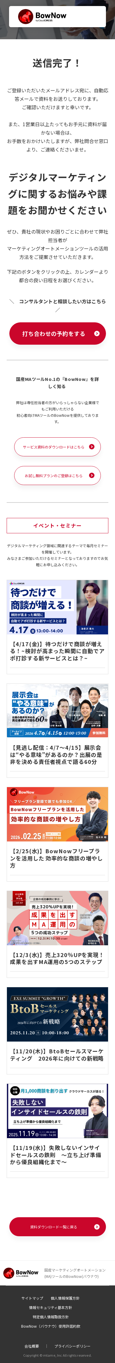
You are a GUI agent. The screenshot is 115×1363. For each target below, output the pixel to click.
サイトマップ (32, 1298)
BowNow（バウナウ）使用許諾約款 (50, 1326)
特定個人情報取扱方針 (51, 1316)
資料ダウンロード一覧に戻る (53, 1226)
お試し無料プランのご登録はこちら (54, 475)
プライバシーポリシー (72, 1346)
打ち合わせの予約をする (53, 333)
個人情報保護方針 (65, 1298)
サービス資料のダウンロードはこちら (54, 446)
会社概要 (31, 1346)
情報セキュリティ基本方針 (50, 1307)
